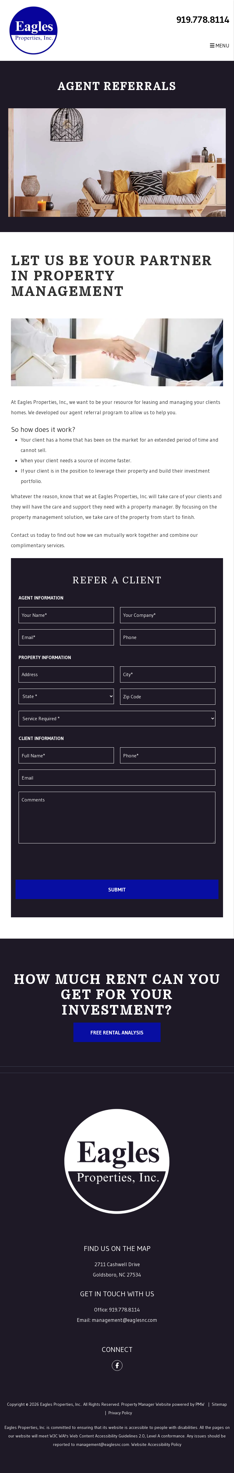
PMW (200, 1404)
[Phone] (167, 637)
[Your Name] (66, 615)
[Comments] (117, 817)
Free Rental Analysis (117, 1032)
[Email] (66, 637)
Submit (117, 889)
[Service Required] (117, 718)
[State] (66, 696)
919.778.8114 (202, 19)
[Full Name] (66, 755)
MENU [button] (219, 45)
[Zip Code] (167, 697)
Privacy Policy (120, 1413)
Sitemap (219, 1404)
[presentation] (62, 862)
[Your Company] (167, 615)
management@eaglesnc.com (124, 1320)
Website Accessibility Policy (156, 1444)
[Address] (66, 674)
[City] (167, 674)
